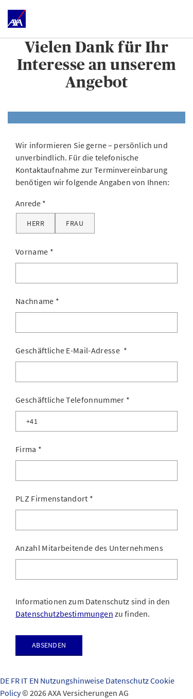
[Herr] (35, 223)
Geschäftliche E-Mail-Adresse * (71, 350)
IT (25, 680)
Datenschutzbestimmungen (64, 613)
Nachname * (37, 301)
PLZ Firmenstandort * (54, 498)
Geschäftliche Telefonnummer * (72, 400)
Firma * (28, 449)
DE (5, 680)
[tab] (96, 117)
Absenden (49, 645)
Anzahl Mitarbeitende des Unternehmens (89, 548)
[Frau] (75, 223)
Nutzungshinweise (73, 680)
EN (34, 680)
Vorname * (34, 251)
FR (16, 680)
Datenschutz (128, 680)
